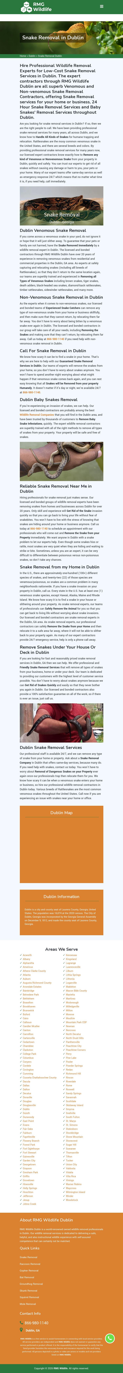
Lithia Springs (73, 975)
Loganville (71, 983)
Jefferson (28, 1196)
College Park (29, 1054)
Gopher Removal (29, 1270)
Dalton (26, 1089)
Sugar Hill (71, 1145)
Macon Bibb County (76, 991)
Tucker (69, 1160)
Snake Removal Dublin (50, 56)
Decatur (27, 1093)
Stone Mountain (74, 1137)
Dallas (26, 1085)
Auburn (27, 979)
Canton (27, 1030)
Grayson (27, 1168)
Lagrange (71, 963)
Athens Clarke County (34, 971)
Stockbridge (72, 1133)
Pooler (69, 1062)
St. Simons (72, 1125)
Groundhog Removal (31, 1284)
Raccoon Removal (30, 1264)
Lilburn (69, 971)
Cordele (27, 1066)
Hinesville (28, 1184)
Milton (69, 1010)
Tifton (69, 1156)
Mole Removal (28, 1304)
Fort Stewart (29, 1152)
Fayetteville (29, 1137)
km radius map (61, 850)
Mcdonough (72, 1002)
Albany (26, 959)
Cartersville (29, 1038)
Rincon (69, 1077)
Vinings (70, 1180)
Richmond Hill (73, 1073)
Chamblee (28, 1046)
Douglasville (29, 1105)
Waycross (71, 1188)
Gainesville (28, 1156)
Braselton (28, 1002)
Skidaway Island (74, 1105)
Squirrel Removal (29, 1297)
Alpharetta (28, 963)
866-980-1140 (36, 1323)
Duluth (26, 1113)
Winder (69, 1196)
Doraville (27, 1097)
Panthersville (73, 1042)
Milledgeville (72, 1006)
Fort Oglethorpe (31, 1149)
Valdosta (70, 1168)
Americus (28, 967)
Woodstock (72, 1200)
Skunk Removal (28, 1291)
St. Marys (71, 1121)
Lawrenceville (73, 967)
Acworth (27, 955)
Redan (69, 1070)
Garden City (29, 1160)
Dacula (26, 1081)
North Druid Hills (75, 1038)
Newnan (70, 1026)
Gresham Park (30, 1172)
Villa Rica (71, 1176)
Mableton (71, 987)
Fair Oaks (28, 1129)
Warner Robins (74, 1184)
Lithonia (70, 979)
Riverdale (71, 1081)
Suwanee (71, 1149)
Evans (26, 1125)
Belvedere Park (31, 994)
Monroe (70, 1014)
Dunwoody (28, 1117)
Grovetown (28, 1180)
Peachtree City (74, 1046)
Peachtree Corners (76, 1050)
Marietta (70, 994)
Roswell (70, 1089)
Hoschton (28, 1192)
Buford (26, 1014)
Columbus (28, 1058)
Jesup (26, 1200)
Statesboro (72, 1129)
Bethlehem (28, 998)
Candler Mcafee (31, 1026)
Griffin (26, 1176)
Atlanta (27, 975)
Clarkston (28, 1050)
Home (23, 56)
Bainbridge (28, 991)
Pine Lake (71, 1058)
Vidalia (69, 1172)
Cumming (28, 1073)
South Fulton (73, 1117)
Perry (69, 1054)
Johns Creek (29, 1204)
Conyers (27, 1062)
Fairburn (27, 1133)
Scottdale (71, 1101)
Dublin (32, 56)
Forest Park (29, 1145)
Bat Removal (27, 1277)
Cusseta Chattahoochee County (40, 1077)
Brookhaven (29, 1006)
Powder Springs (74, 1066)
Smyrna (70, 1109)
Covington (28, 1070)
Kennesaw (71, 955)
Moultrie (70, 1018)
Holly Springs (30, 1188)
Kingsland (71, 959)
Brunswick (28, 1010)
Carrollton (28, 1034)
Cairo (25, 1018)
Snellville (71, 1113)
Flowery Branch (31, 1141)
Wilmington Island (75, 1192)
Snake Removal (28, 1257)
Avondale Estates (32, 987)
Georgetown (29, 1164)
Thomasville (72, 1152)
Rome (69, 1085)
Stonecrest (72, 1141)
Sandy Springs (73, 1093)
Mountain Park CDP (76, 1022)
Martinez (70, 998)
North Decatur (73, 1034)
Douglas (27, 1101)
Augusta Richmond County (37, 983)
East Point (28, 1121)
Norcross (71, 1030)
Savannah (71, 1097)
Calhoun (27, 1022)
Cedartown (28, 1042)
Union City (71, 1164)
